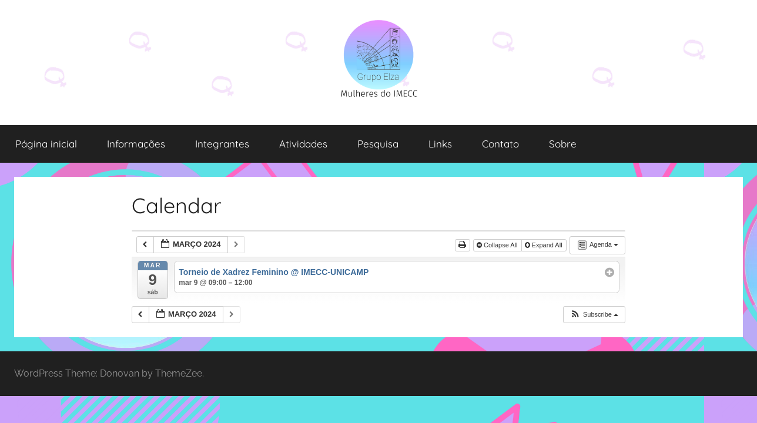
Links (440, 143)
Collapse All (498, 245)
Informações (136, 143)
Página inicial (46, 143)
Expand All (544, 245)
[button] (594, 315)
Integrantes (222, 143)
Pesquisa (377, 143)
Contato (500, 143)
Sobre (563, 143)
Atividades (303, 143)
